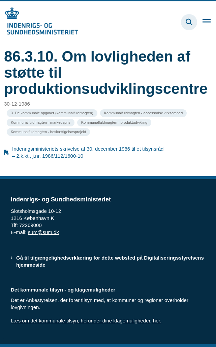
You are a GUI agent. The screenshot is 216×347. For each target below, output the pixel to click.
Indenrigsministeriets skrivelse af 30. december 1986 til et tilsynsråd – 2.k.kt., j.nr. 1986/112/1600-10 (87, 152)
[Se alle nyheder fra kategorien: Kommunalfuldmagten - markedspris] (40, 122)
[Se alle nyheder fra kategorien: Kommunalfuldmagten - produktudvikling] (114, 122)
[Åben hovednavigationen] (209, 22)
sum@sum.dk (43, 232)
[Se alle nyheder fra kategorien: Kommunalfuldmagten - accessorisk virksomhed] (143, 113)
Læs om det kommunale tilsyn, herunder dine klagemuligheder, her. (86, 320)
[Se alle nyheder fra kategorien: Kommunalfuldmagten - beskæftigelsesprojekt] (48, 132)
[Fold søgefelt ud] (189, 22)
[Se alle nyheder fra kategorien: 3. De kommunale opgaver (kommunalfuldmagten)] (52, 113)
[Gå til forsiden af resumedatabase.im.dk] (39, 22)
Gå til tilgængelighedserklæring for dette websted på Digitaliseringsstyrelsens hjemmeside (110, 261)
